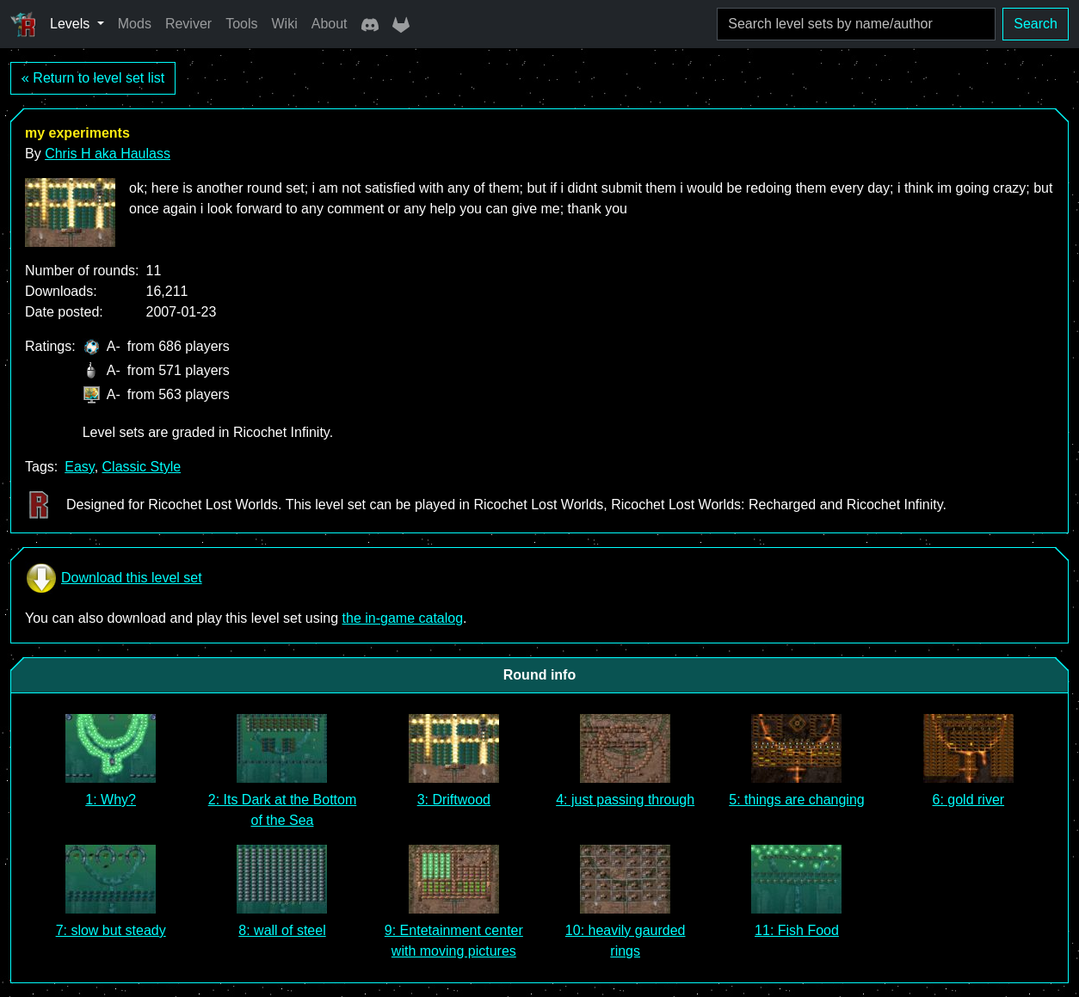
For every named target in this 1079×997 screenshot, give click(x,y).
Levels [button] (72, 23)
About (329, 23)
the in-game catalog (403, 618)
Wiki (285, 23)
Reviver (188, 23)
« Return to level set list (93, 78)
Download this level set (113, 578)
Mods (134, 23)
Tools (241, 23)
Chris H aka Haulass (107, 153)
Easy (79, 466)
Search (1035, 23)
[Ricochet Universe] (23, 24)
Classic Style (142, 466)
